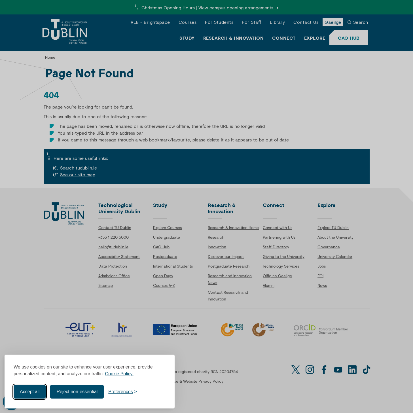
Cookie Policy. (119, 373)
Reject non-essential (77, 391)
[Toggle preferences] (122, 391)
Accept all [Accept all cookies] (29, 391)
